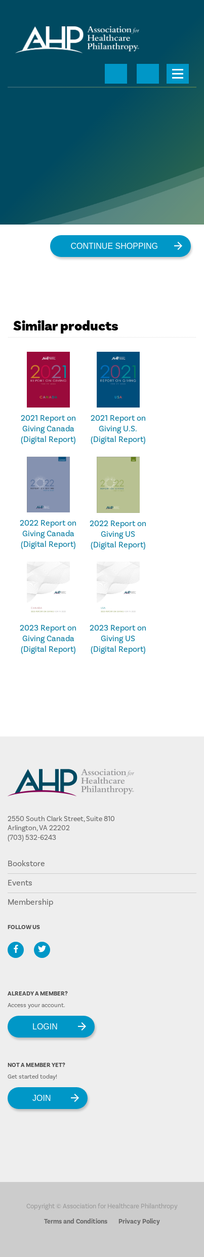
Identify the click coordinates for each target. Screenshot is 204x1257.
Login (45, 1026)
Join (41, 1098)
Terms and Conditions (75, 1221)
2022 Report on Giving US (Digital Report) (118, 534)
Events (20, 883)
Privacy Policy (139, 1221)
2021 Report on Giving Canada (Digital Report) (48, 429)
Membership (30, 902)
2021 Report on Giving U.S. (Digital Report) (118, 429)
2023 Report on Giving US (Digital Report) (118, 638)
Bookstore (26, 864)
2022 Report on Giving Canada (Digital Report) (48, 533)
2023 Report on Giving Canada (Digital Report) (48, 638)
